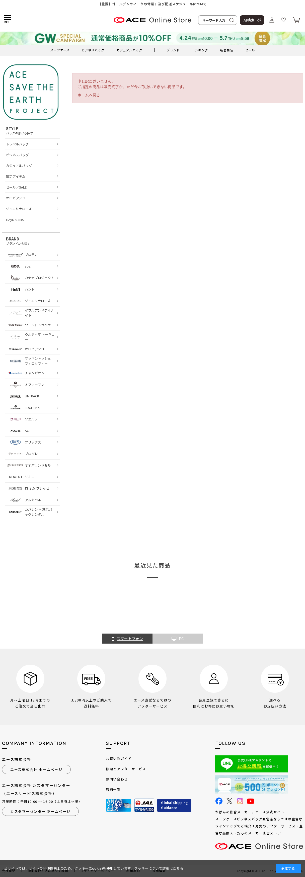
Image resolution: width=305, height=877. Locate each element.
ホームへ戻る (89, 95)
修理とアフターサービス (126, 768)
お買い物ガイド (118, 758)
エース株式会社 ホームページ (36, 769)
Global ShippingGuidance (174, 805)
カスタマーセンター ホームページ (40, 811)
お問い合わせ (117, 779)
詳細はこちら (172, 868)
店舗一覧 (113, 789)
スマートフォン (127, 639)
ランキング (200, 50)
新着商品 (226, 50)
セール (250, 50)
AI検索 (249, 20)
